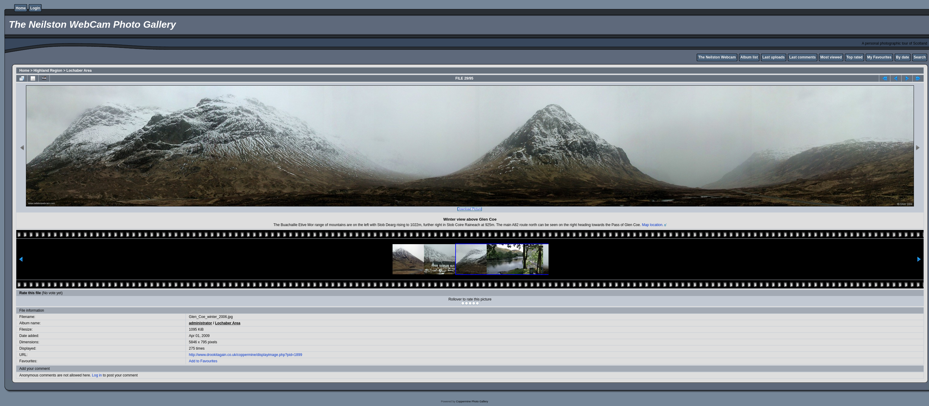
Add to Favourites (201, 361)
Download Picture (470, 209)
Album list (738, 57)
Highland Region (47, 70)
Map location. (652, 225)
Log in (97, 375)
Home (21, 8)
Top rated (843, 57)
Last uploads (763, 57)
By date (891, 57)
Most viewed (820, 57)
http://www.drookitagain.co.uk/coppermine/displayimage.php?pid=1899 (243, 355)
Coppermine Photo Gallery (472, 401)
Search (909, 57)
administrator (198, 323)
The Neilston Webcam (706, 57)
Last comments (791, 57)
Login (35, 8)
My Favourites (868, 57)
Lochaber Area (79, 70)
